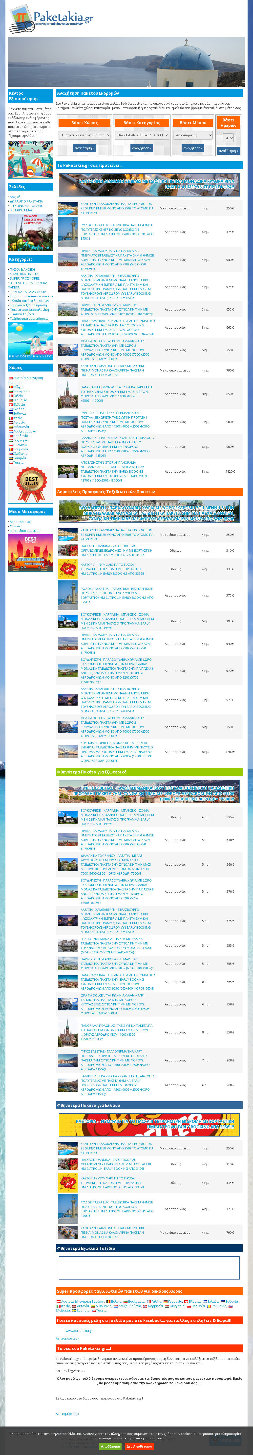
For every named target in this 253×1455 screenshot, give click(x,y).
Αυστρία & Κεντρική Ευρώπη (80, 1301)
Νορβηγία (18, 435)
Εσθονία (17, 413)
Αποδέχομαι (110, 1446)
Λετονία (17, 422)
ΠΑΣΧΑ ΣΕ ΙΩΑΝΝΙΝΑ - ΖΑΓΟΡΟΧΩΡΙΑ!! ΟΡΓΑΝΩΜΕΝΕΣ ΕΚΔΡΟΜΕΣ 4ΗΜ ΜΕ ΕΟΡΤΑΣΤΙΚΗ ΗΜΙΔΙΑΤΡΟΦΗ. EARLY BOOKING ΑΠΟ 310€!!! (116, 550)
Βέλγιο (16, 386)
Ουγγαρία (18, 440)
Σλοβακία (18, 453)
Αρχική (15, 197)
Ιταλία (15, 418)
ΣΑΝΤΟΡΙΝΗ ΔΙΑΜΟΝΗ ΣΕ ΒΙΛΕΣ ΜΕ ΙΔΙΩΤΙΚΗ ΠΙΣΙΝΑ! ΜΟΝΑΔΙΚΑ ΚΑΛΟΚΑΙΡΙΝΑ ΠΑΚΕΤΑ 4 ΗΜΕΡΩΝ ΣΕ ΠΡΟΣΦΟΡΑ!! (113, 370)
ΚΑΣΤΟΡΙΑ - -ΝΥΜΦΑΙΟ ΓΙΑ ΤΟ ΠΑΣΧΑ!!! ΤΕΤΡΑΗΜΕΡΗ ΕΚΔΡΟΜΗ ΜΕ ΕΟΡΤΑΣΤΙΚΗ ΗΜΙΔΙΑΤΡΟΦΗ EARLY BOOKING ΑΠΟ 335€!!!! (113, 569)
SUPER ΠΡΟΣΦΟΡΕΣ (25, 278)
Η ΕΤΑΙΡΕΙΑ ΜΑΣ (21, 210)
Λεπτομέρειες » (67, 1338)
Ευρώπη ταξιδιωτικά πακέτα (31, 296)
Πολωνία (18, 444)
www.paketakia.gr (79, 1330)
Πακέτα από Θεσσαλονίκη (29, 309)
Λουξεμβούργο (22, 431)
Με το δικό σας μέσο (25, 530)
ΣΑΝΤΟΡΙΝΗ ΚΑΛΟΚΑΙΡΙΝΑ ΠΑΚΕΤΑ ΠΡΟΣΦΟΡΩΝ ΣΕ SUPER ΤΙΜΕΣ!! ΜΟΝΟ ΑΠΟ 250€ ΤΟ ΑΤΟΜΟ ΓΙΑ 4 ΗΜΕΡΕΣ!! (117, 208)
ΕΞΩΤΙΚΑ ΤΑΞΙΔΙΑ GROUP (28, 291)
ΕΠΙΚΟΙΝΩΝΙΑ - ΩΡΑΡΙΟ (26, 205)
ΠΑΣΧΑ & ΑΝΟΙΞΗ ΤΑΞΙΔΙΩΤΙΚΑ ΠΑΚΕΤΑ (23, 271)
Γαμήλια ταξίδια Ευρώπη (28, 305)
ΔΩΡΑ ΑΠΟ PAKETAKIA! (26, 201)
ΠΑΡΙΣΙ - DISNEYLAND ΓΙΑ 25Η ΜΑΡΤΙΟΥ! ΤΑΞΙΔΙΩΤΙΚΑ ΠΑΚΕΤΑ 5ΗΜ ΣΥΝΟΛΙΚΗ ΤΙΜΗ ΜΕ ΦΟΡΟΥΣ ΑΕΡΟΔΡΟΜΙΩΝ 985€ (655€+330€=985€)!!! (117, 309)
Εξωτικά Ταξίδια (22, 314)
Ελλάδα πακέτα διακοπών (29, 300)
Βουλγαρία (19, 391)
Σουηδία (17, 458)
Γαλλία (16, 395)
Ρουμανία (18, 449)
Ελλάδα (16, 409)
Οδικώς (15, 526)
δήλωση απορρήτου (146, 1438)
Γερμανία (18, 400)
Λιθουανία (19, 427)
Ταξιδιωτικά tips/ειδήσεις (29, 318)
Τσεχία (16, 462)
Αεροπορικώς (20, 521)
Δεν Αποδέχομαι (139, 1446)
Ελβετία (17, 404)
